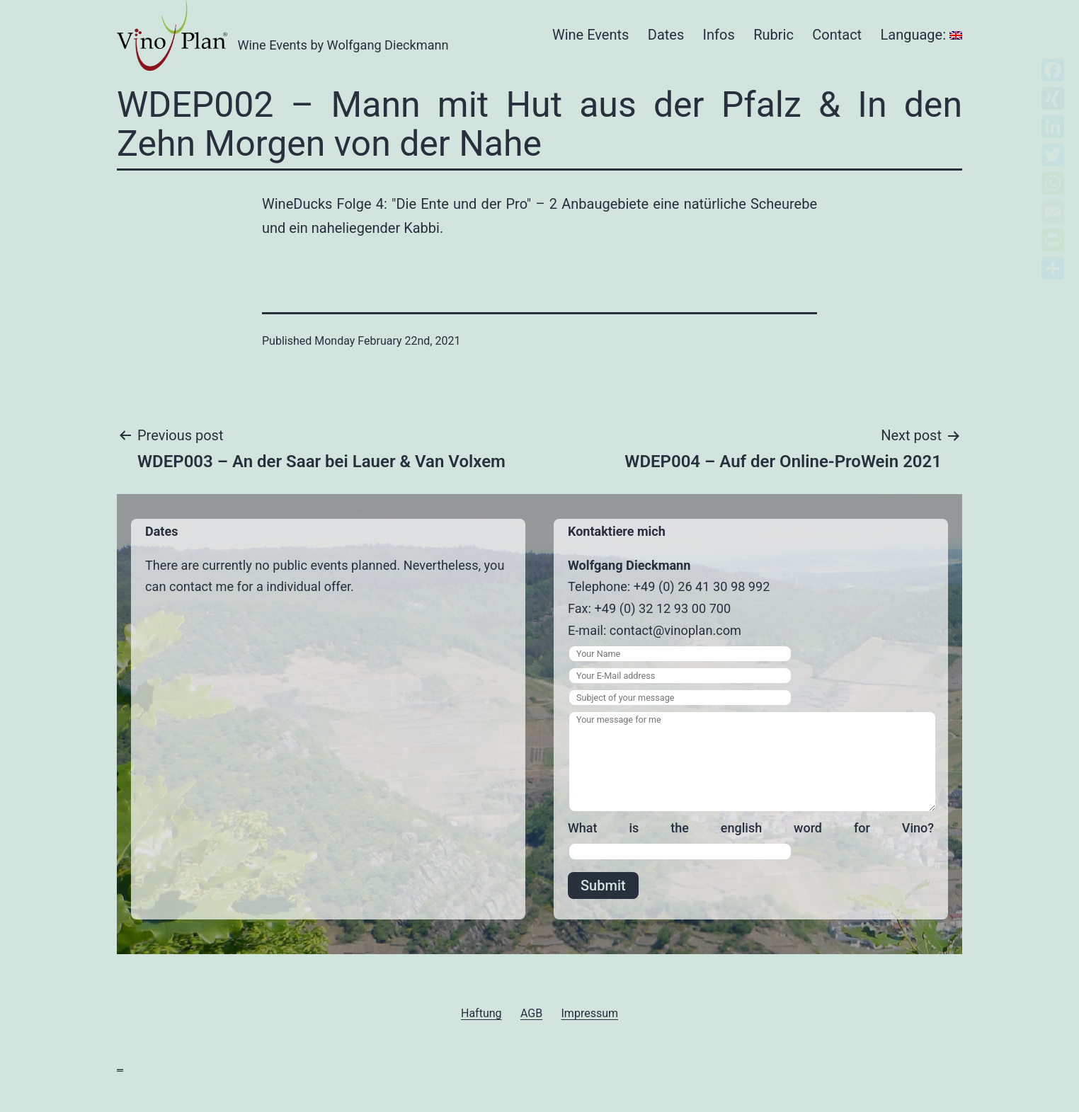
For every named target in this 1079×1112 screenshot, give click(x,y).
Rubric (773, 34)
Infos (719, 34)
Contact (837, 34)
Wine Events (590, 34)
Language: (921, 34)
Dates (666, 34)
